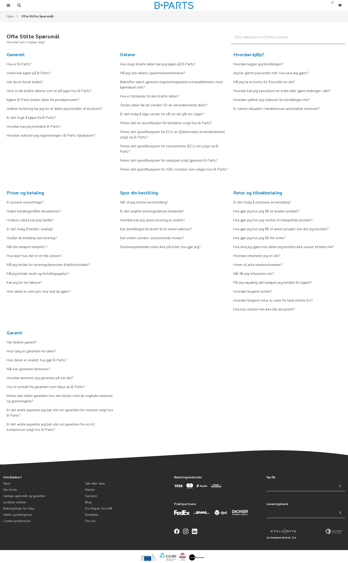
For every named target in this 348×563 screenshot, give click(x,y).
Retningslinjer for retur (19, 508)
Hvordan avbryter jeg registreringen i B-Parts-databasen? (51, 135)
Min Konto (10, 490)
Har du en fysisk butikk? (25, 82)
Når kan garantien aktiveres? (28, 369)
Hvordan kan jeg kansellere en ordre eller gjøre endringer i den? (281, 90)
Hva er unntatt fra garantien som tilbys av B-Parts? (46, 386)
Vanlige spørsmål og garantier (24, 496)
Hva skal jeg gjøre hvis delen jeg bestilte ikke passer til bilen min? (283, 247)
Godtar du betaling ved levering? (32, 238)
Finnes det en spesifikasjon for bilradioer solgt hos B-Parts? (166, 123)
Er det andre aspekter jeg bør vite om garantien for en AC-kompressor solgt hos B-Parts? (52, 427)
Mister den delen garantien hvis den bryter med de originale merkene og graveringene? (60, 398)
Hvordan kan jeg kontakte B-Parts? (34, 126)
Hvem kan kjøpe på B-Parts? (29, 73)
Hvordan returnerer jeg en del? (256, 255)
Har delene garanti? (22, 342)
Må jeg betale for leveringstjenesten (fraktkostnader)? (48, 264)
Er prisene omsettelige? (25, 202)
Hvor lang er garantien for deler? (31, 351)
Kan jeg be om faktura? (24, 282)
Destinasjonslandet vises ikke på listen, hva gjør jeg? (160, 247)
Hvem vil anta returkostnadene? (257, 264)
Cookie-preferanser (17, 521)
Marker (90, 490)
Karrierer (91, 496)
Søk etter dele (95, 483)
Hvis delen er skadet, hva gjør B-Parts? (37, 360)
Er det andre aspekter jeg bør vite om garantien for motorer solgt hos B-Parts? (60, 413)
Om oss (90, 521)
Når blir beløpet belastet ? (27, 247)
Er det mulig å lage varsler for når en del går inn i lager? (162, 114)
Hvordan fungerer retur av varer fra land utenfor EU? (273, 300)
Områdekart (12, 477)
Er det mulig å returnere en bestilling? (262, 202)
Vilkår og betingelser (17, 515)
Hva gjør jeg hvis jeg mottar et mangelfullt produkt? (272, 220)
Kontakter (91, 515)
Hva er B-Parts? (19, 64)
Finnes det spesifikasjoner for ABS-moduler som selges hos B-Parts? (173, 169)
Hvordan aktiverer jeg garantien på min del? (40, 378)
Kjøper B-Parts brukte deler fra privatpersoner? (43, 99)
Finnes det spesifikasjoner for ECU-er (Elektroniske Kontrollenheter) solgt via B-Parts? (172, 134)
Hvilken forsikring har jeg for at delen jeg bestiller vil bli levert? (54, 108)
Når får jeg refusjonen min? (253, 273)
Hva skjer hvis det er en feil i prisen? (34, 255)
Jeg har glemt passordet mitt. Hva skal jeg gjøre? (270, 73)
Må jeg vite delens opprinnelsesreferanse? (152, 73)
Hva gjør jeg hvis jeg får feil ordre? (259, 238)
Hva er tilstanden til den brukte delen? (149, 96)
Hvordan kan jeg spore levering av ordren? (152, 220)
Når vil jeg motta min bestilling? (144, 202)
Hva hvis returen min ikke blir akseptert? (264, 309)
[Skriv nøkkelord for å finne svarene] (288, 38)
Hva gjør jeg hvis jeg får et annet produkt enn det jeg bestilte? (280, 229)
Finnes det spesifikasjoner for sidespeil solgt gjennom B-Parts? (168, 160)
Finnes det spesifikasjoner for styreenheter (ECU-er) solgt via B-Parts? (170, 149)
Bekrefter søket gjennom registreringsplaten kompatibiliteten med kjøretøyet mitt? (171, 85)
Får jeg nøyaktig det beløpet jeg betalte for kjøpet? (272, 282)
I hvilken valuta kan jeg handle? (30, 220)
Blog (88, 502)
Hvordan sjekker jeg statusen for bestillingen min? (271, 99)
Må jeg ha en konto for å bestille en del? (264, 82)
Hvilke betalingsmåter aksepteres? (34, 211)
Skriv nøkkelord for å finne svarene (261, 37)
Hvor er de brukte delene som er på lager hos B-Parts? (49, 90)
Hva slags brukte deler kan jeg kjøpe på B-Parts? (157, 64)
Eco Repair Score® (98, 508)
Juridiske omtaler (14, 502)
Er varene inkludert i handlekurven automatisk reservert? (276, 108)
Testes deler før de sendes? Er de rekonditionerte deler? (163, 105)
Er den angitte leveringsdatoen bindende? (152, 211)
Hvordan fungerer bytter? (252, 291)
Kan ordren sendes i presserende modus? (152, 238)
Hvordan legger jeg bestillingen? (258, 64)
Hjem (10, 16)
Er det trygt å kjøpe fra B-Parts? (31, 117)
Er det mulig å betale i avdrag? (30, 229)
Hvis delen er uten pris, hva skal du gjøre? (38, 291)
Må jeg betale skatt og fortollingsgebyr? (38, 273)
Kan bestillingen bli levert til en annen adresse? (156, 229)
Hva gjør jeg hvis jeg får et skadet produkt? (266, 211)
